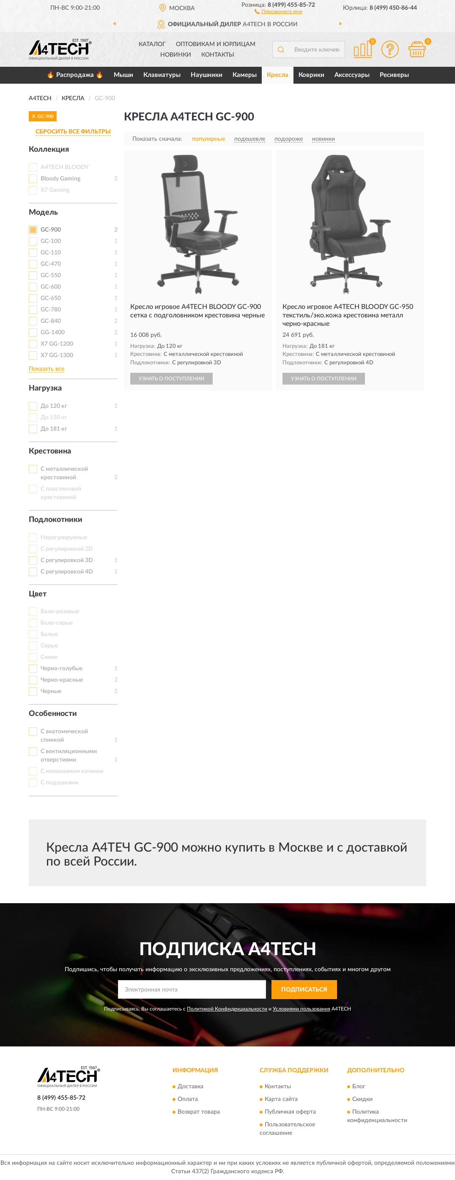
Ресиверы (394, 75)
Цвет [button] (38, 594)
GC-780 (51, 310)
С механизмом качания (72, 771)
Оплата (188, 1100)
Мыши (123, 75)
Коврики (311, 75)
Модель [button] (43, 212)
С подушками (59, 783)
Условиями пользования (301, 1008)
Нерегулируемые (64, 538)
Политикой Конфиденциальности (227, 1008)
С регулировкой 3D (67, 560)
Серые (49, 646)
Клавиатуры (162, 75)
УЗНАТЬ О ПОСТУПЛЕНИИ (171, 378)
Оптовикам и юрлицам (215, 44)
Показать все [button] (46, 369)
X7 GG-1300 (57, 355)
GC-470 (51, 264)
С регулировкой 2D (67, 549)
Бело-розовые (60, 612)
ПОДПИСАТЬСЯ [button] (304, 990)
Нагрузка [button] (45, 388)
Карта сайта (281, 1100)
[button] (278, 11)
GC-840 (51, 321)
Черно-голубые (61, 669)
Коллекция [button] (49, 149)
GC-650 (51, 298)
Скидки (362, 1100)
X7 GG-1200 (57, 344)
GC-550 (51, 276)
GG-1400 (53, 333)
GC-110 (51, 253)
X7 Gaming (55, 190)
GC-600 (51, 287)
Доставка (190, 1087)
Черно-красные (62, 680)
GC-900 (51, 230)
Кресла (277, 75)
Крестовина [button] (50, 451)
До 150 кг (54, 418)
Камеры (245, 75)
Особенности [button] (53, 714)
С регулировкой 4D (67, 572)
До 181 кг (54, 429)
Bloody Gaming (60, 179)
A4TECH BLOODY (65, 167)
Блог (358, 1087)
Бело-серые (57, 623)
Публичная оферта (290, 1112)
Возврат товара (199, 1112)
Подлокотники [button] (55, 520)
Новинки (175, 55)
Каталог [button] (152, 44)
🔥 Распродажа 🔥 (75, 75)
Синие (49, 657)
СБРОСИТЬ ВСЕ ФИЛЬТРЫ (73, 132)
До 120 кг (54, 406)
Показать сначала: (157, 139)
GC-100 (51, 241)
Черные (51, 691)
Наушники (206, 75)
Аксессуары (352, 75)
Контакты (217, 55)
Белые (49, 634)
